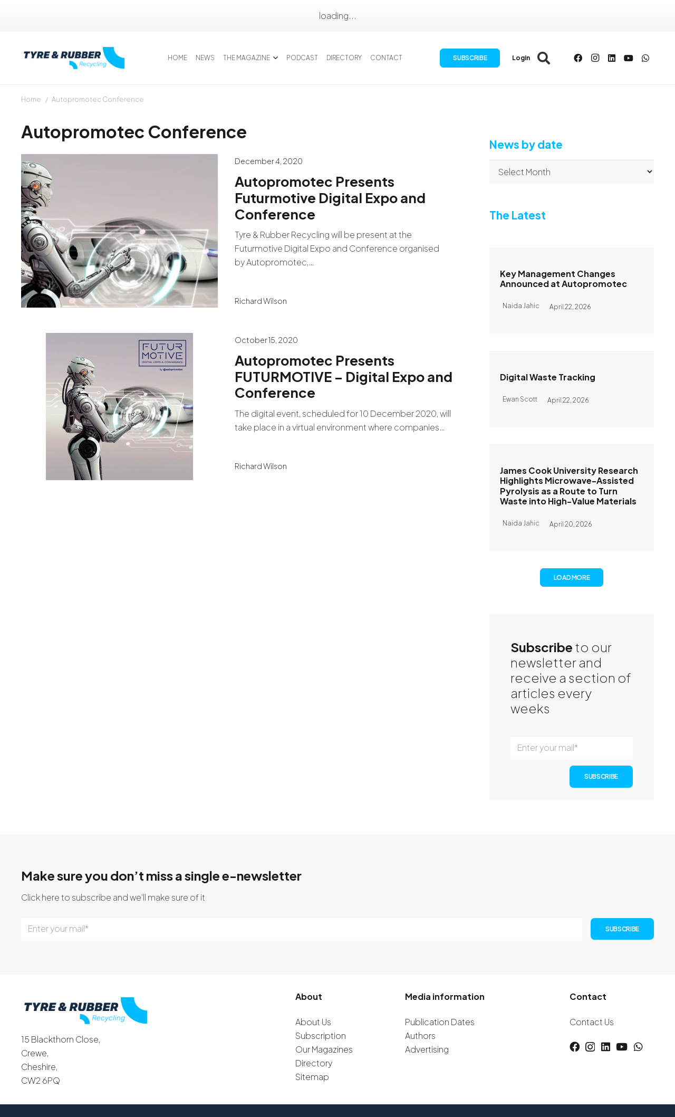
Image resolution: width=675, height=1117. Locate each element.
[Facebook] (578, 58)
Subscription (320, 1035)
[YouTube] (628, 58)
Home (31, 99)
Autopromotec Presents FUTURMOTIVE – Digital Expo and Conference (343, 376)
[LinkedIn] (611, 58)
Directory (313, 1062)
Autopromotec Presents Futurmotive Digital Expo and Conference (330, 197)
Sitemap (312, 1076)
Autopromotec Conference (98, 99)
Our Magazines (324, 1049)
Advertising (427, 1049)
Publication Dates (440, 1021)
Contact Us (592, 1021)
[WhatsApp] (645, 58)
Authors (420, 1035)
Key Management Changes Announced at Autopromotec (563, 278)
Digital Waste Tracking (547, 377)
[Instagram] (594, 58)
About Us (313, 1021)
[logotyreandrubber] (75, 58)
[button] (274, 58)
